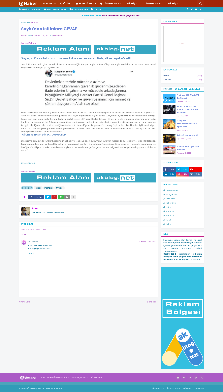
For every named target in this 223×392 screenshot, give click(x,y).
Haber (35, 22)
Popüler (167, 89)
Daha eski (151, 301)
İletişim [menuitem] (132, 3)
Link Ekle (96, 9)
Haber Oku (169, 203)
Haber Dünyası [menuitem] (85, 3)
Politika (48, 187)
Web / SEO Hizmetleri (30, 9)
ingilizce (29, 383)
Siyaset (59, 187)
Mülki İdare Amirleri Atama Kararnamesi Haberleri (187, 109)
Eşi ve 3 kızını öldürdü (187, 135)
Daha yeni (25, 301)
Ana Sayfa (26, 22)
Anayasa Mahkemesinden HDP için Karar (187, 123)
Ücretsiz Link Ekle (79, 9)
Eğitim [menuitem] (65, 3)
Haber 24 (168, 211)
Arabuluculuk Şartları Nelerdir (188, 148)
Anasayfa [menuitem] (49, 3)
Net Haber (169, 198)
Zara (35, 208)
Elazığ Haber (170, 194)
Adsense (33, 241)
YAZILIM (182, 79)
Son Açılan (181, 89)
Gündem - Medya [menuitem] (110, 3)
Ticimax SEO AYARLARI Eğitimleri (188, 96)
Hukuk (167, 219)
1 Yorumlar (58, 35)
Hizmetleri (55, 9)
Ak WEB (182, 43)
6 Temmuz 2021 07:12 (147, 241)
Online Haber (170, 190)
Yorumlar (194, 89)
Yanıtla (31, 253)
